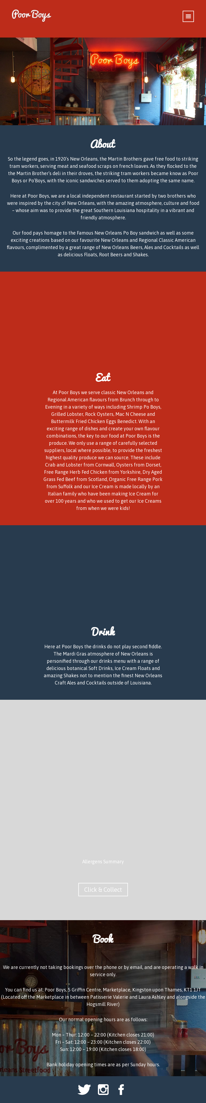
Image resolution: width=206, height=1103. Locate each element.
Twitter (84, 1089)
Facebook (121, 1089)
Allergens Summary (103, 861)
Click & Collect (103, 889)
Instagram (103, 1089)
